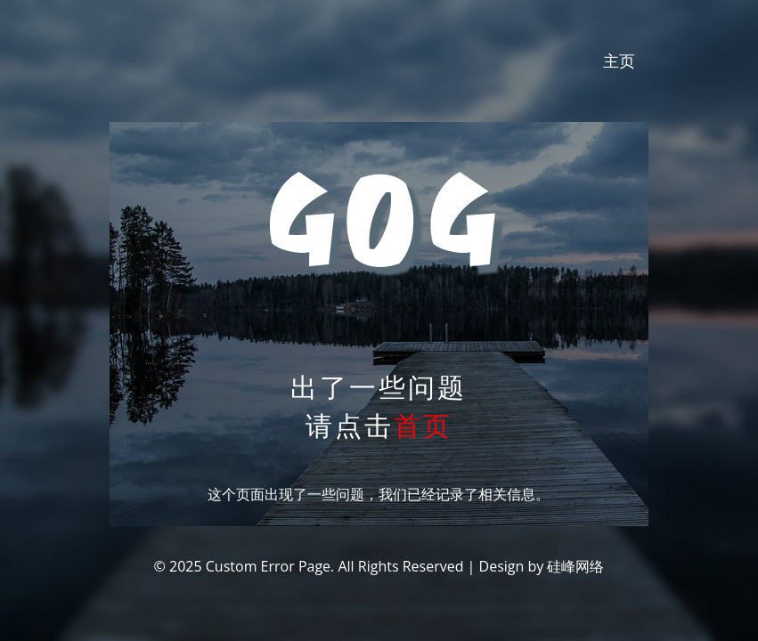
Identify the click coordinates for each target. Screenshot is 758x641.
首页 (423, 425)
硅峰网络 (575, 566)
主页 (619, 60)
